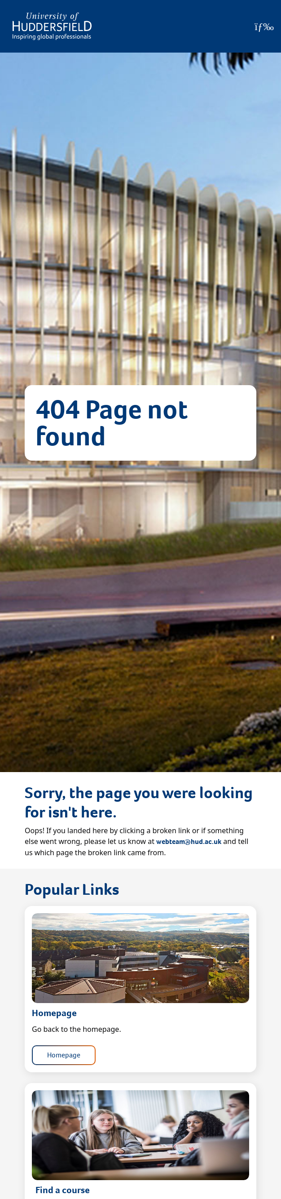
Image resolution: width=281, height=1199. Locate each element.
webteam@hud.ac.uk (188, 841)
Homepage (63, 1055)
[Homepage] (52, 26)
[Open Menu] (264, 26)
